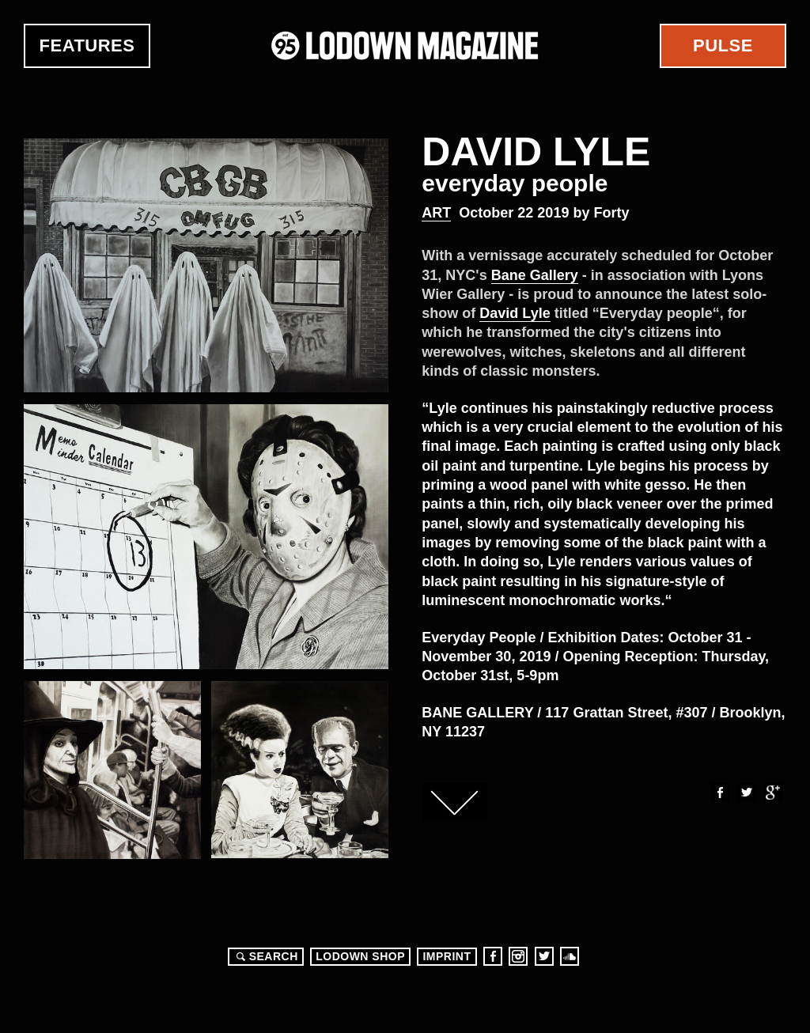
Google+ (773, 792)
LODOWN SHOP (360, 956)
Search (265, 956)
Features (87, 45)
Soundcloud (569, 956)
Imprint (446, 956)
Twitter (746, 792)
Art (436, 213)
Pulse (723, 45)
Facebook (719, 792)
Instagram (518, 956)
